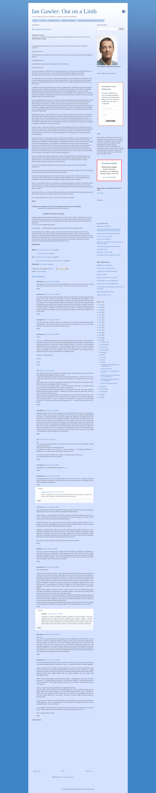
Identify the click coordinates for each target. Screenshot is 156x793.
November (103, 344)
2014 (100, 335)
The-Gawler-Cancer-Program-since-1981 (108, 255)
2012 (100, 340)
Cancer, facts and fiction (104, 239)
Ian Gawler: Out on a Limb (64, 11)
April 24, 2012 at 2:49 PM (51, 507)
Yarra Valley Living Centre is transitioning (108, 246)
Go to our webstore (109, 177)
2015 (100, 332)
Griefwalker (36, 228)
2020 (100, 320)
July (101, 355)
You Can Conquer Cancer (44, 250)
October (102, 347)
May (101, 360)
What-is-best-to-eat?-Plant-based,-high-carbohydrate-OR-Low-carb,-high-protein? (109, 229)
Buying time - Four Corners (104, 252)
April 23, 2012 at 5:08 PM (51, 410)
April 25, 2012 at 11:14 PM (52, 660)
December (103, 342)
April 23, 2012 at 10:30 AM (52, 281)
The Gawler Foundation (47, 264)
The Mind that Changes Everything (107, 271)
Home (35, 20)
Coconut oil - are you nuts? (104, 236)
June (102, 357)
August (102, 352)
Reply (38, 288)
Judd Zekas (40, 507)
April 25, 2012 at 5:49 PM (52, 567)
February (103, 389)
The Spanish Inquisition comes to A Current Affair (109, 380)
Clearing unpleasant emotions (105, 292)
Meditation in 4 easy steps (104, 265)
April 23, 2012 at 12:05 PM (52, 319)
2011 (100, 394)
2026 (100, 305)
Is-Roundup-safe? (102, 249)
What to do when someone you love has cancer (49, 260)
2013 (100, 337)
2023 (100, 312)
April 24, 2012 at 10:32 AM (52, 476)
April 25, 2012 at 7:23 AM (56, 492)
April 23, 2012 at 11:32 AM (52, 294)
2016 (100, 330)
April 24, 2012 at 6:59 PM (50, 549)
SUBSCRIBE (110, 121)
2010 (100, 397)
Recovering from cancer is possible (107, 277)
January (102, 391)
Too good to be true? (41, 29)
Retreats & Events (54, 20)
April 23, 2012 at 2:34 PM (52, 334)
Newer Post (36, 771)
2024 (100, 310)
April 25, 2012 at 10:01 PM (51, 634)
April (101, 362)
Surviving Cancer (43, 253)
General (38, 271)
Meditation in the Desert (104, 226)
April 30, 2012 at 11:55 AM (55, 614)
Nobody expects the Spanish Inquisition (108, 233)
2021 (100, 317)
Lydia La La (44, 492)
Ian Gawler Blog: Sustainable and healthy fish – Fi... (109, 365)
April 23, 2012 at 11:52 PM (47, 439)
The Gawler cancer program (43, 257)
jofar (38, 370)
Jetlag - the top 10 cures (104, 295)
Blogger (92, 789)
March (102, 386)
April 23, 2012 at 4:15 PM (47, 370)
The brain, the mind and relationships (107, 283)
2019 (100, 322)
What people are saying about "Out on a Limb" (90, 20)
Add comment (36, 720)
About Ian (42, 20)
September (103, 350)
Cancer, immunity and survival (108, 383)
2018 (100, 325)
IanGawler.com (112, 73)
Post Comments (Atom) (66, 777)
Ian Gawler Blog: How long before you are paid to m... (109, 376)
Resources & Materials (68, 20)
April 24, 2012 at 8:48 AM (52, 465)
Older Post (89, 771)
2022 (100, 315)
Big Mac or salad (102, 274)
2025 (100, 307)
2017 (100, 327)
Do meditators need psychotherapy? (107, 280)
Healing (44, 271)
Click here (35, 224)
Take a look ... (101, 193)
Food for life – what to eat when (106, 268)
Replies (41, 488)
